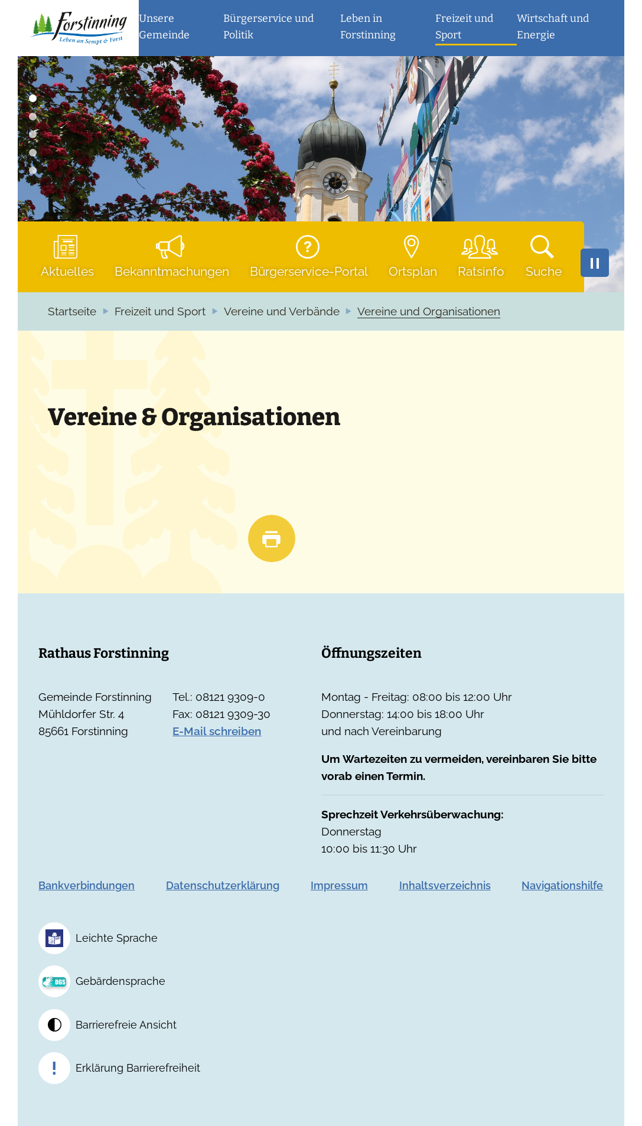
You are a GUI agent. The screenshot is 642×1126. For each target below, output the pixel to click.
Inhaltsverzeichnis (445, 885)
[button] (181, 28)
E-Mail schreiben (216, 731)
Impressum (339, 885)
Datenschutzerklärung (222, 885)
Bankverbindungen (86, 885)
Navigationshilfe (562, 885)
